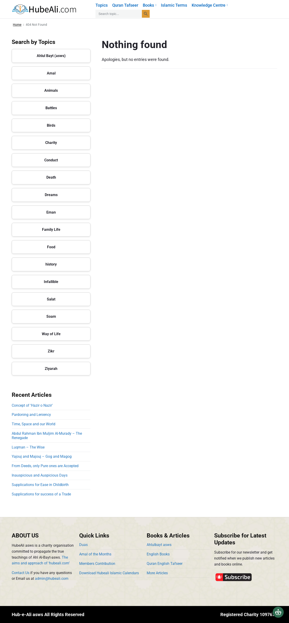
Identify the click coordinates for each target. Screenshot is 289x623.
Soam (51, 316)
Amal (51, 73)
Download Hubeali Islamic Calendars (109, 573)
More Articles (157, 573)
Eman (51, 212)
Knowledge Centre (210, 5)
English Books (158, 554)
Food (51, 247)
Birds (51, 125)
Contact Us (20, 573)
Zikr (51, 351)
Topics (101, 5)
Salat (51, 299)
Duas (83, 545)
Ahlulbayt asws (159, 545)
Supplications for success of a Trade (41, 494)
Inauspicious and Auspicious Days (40, 475)
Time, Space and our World (33, 424)
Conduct (51, 160)
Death (51, 177)
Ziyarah (51, 368)
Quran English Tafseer (164, 563)
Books (149, 5)
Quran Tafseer (125, 5)
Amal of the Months (95, 554)
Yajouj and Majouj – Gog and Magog (42, 456)
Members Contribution (97, 563)
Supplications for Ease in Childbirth (40, 485)
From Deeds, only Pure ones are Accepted (45, 466)
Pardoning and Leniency (31, 414)
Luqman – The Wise (28, 447)
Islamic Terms (174, 5)
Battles (51, 108)
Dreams (51, 195)
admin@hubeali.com (51, 578)
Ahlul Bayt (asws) (51, 56)
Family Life (51, 229)
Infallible (51, 282)
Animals (51, 90)
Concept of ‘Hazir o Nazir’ (32, 405)
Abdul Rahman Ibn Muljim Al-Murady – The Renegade (47, 435)
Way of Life (51, 334)
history (51, 264)
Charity (51, 142)
